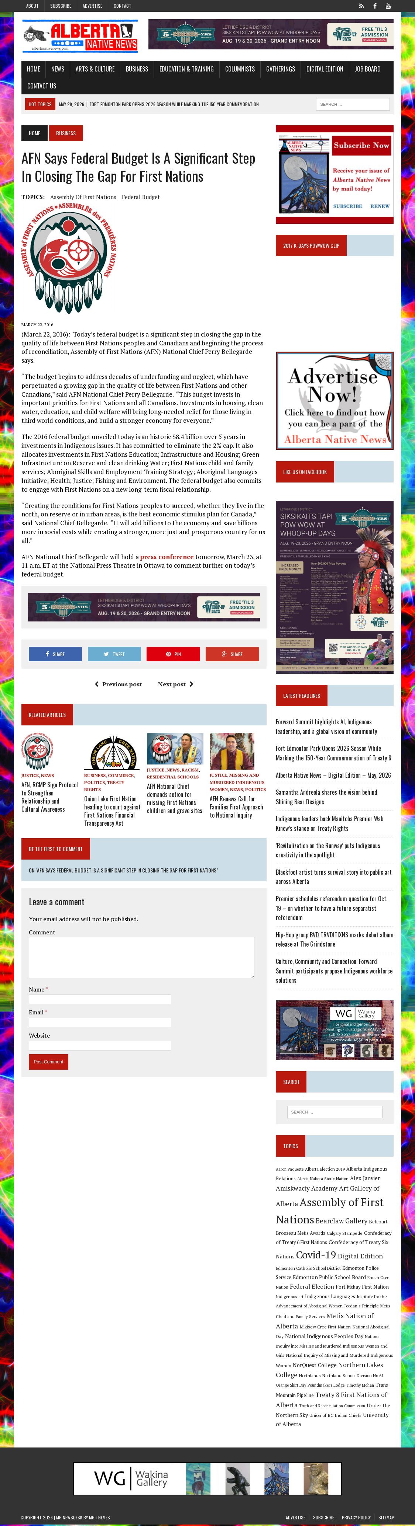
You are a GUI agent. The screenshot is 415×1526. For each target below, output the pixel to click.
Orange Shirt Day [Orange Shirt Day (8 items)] (291, 1386)
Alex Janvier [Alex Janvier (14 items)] (365, 1179)
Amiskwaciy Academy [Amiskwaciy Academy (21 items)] (306, 1189)
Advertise (92, 6)
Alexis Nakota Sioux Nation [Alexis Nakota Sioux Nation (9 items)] (323, 1180)
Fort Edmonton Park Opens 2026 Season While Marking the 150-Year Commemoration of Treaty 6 (333, 754)
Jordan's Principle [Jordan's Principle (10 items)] (361, 1307)
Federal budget (140, 197)
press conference (166, 548)
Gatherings (279, 69)
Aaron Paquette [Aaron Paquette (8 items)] (289, 1170)
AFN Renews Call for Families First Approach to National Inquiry (236, 797)
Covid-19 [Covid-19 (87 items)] (316, 1256)
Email (36, 1002)
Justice (29, 767)
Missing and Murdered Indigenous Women (237, 773)
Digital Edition (324, 69)
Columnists (239, 69)
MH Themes (99, 1519)
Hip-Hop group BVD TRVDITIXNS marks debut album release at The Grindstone (335, 940)
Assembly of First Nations (82, 197)
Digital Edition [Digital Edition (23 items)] (360, 1257)
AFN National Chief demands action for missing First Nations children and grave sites (174, 789)
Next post (175, 676)
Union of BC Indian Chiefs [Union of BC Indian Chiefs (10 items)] (335, 1416)
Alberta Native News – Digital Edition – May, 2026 (333, 776)
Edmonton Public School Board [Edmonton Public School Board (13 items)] (329, 1278)
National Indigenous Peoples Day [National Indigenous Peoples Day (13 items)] (324, 1337)
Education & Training (186, 69)
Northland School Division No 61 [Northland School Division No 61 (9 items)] (353, 1377)
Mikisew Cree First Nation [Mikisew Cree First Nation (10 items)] (325, 1328)
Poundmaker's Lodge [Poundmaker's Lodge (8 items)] (326, 1386)
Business (136, 69)
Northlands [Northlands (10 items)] (310, 1377)
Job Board (367, 69)
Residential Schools (172, 768)
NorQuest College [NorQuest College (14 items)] (315, 1366)
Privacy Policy (356, 1519)
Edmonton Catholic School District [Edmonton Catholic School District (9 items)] (308, 1269)
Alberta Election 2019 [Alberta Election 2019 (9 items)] (325, 1170)
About (32, 6)
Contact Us (41, 85)
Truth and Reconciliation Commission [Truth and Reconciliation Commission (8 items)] (332, 1407)
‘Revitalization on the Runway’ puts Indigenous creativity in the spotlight (328, 851)
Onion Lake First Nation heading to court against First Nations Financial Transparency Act (112, 801)
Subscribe (60, 6)
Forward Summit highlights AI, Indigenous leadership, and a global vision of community (326, 728)
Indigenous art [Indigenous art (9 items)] (289, 1298)
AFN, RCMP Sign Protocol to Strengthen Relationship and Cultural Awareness (49, 787)
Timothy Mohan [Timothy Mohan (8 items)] (360, 1386)
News (57, 69)
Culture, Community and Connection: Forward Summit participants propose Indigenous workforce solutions (334, 972)
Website (38, 1025)
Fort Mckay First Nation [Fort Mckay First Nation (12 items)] (362, 1288)
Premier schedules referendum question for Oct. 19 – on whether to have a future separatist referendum (335, 909)
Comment (41, 922)
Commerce (120, 767)
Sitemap (386, 1519)
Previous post (117, 676)
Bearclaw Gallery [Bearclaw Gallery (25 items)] (341, 1222)
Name (36, 979)
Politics (94, 774)
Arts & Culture (94, 69)
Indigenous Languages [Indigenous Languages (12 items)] (330, 1298)
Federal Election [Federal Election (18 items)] (312, 1288)
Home (32, 69)
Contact (122, 6)
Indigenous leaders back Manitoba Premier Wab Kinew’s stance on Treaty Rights (329, 825)
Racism (189, 761)
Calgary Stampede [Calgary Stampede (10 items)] (345, 1234)
